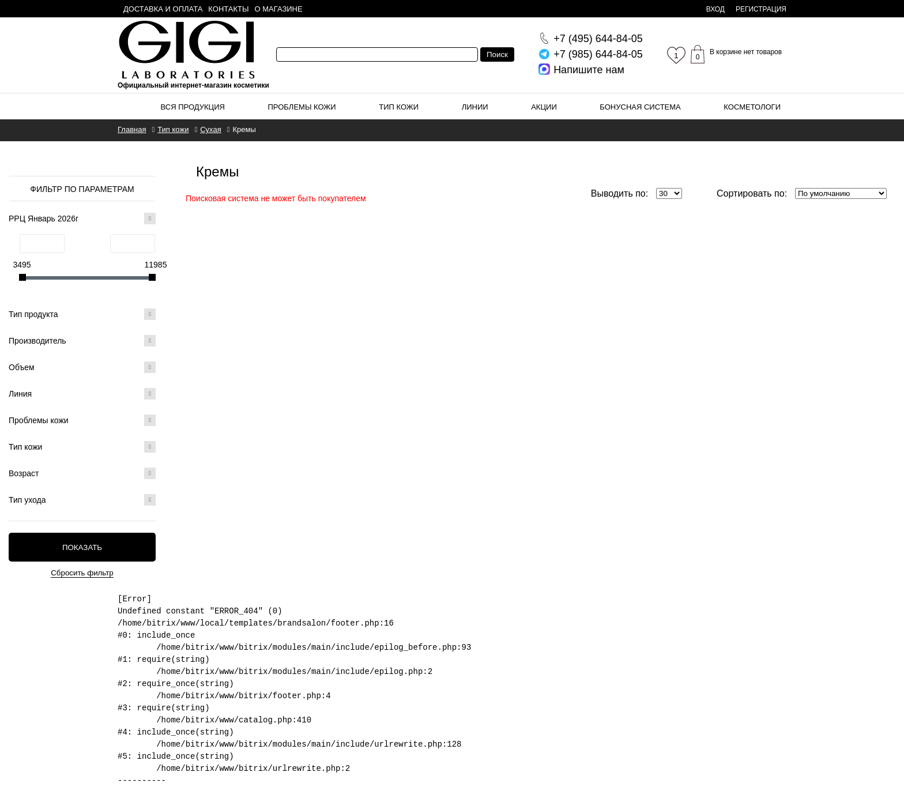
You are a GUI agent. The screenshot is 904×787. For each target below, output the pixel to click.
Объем (82, 367)
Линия (82, 394)
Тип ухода (82, 500)
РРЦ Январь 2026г (82, 218)
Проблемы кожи (302, 107)
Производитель (82, 341)
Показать (82, 547)
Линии (475, 107)
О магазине (279, 9)
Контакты (228, 9)
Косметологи (752, 107)
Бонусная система (640, 107)
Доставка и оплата (162, 9)
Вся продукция (193, 107)
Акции (544, 107)
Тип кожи (399, 107)
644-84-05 (598, 38)
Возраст (82, 473)
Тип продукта (82, 314)
